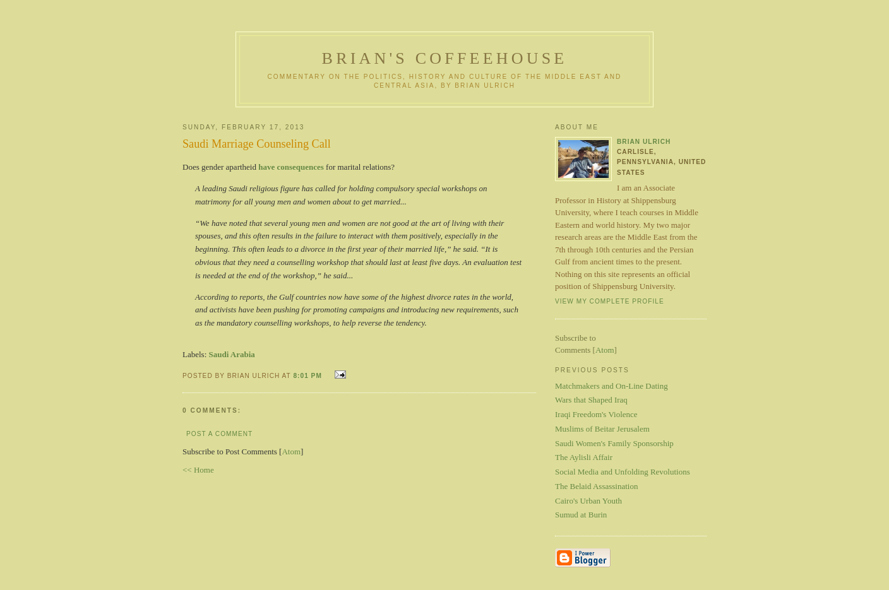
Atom (291, 451)
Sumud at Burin (581, 514)
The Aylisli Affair (583, 457)
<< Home (198, 470)
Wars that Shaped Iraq (591, 399)
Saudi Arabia (232, 354)
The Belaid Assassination (596, 486)
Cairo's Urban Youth (588, 500)
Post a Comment (219, 433)
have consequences (291, 167)
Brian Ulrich (644, 141)
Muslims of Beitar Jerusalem (602, 429)
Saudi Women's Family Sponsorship (614, 443)
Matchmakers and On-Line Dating (611, 386)
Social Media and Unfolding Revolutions (622, 471)
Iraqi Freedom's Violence (596, 414)
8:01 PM (308, 375)
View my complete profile (609, 301)
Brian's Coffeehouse (445, 58)
